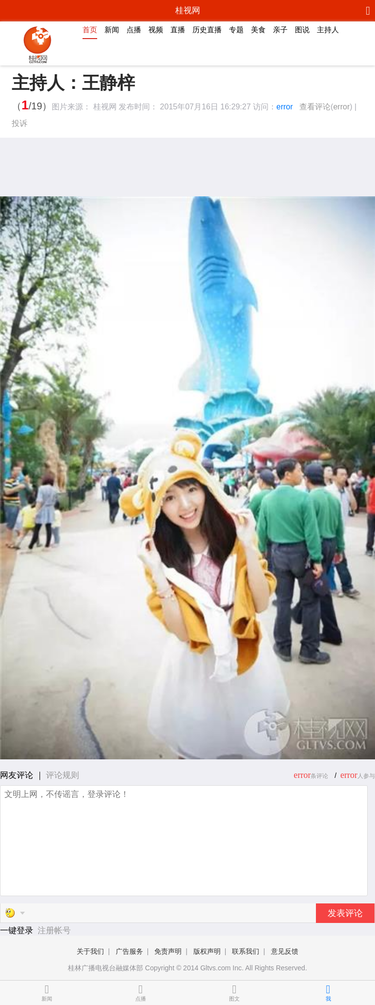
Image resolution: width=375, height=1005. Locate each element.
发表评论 (345, 913)
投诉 (19, 123)
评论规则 (62, 775)
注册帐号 (54, 930)
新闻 (111, 29)
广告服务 (129, 951)
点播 (133, 29)
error (284, 107)
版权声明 (207, 951)
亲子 (280, 29)
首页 (90, 29)
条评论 (319, 776)
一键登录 (18, 930)
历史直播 (207, 29)
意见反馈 (284, 951)
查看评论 (315, 107)
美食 (258, 29)
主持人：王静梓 (73, 83)
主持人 (328, 29)
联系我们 (245, 951)
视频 (155, 29)
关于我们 (90, 951)
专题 (236, 29)
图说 (302, 29)
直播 (177, 29)
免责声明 (168, 951)
